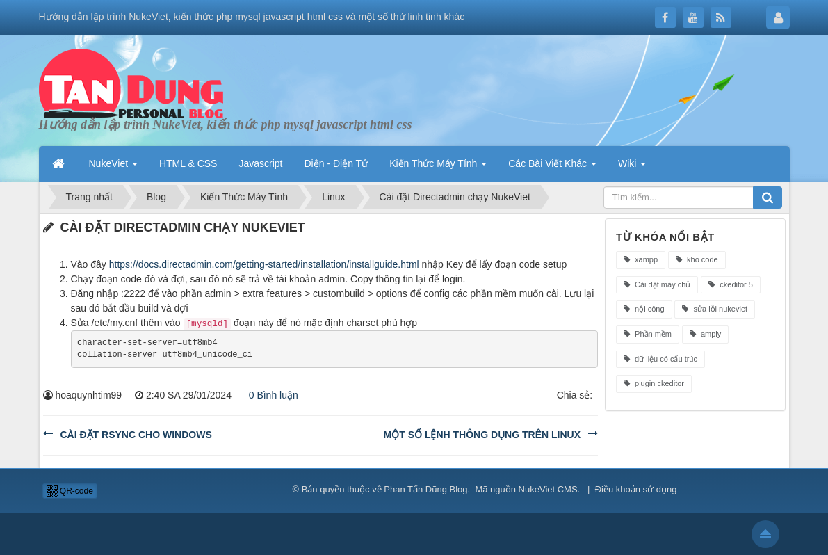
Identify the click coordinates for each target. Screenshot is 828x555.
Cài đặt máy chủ (657, 284)
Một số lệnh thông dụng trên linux (482, 434)
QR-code (70, 491)
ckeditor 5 (730, 284)
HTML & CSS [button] (188, 163)
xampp (641, 259)
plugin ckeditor (654, 383)
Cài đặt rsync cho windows (136, 434)
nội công (644, 309)
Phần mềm (648, 334)
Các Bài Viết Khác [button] (552, 163)
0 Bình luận (269, 395)
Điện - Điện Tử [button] (336, 163)
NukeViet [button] (113, 163)
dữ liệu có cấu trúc (660, 359)
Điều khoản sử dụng (636, 489)
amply (705, 334)
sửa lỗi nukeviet (714, 309)
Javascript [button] (260, 163)
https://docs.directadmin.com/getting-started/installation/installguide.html (264, 264)
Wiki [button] (632, 163)
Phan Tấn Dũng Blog (425, 489)
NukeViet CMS (548, 489)
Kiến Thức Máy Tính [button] (438, 163)
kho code (697, 259)
